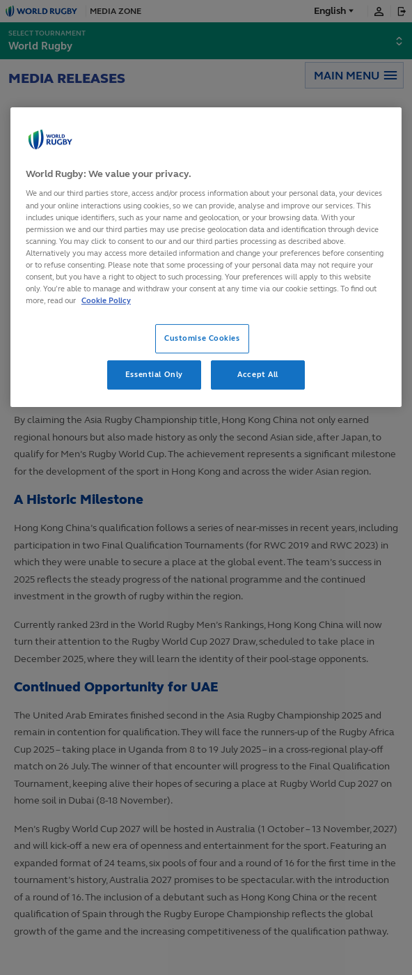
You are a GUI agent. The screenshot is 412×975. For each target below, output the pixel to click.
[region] (206, 257)
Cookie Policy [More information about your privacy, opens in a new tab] (106, 300)
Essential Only (154, 374)
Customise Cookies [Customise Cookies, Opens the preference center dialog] (202, 338)
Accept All (257, 374)
